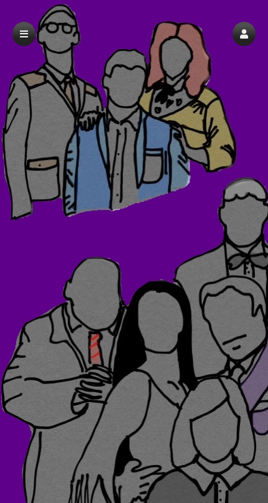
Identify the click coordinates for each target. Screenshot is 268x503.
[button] (244, 34)
